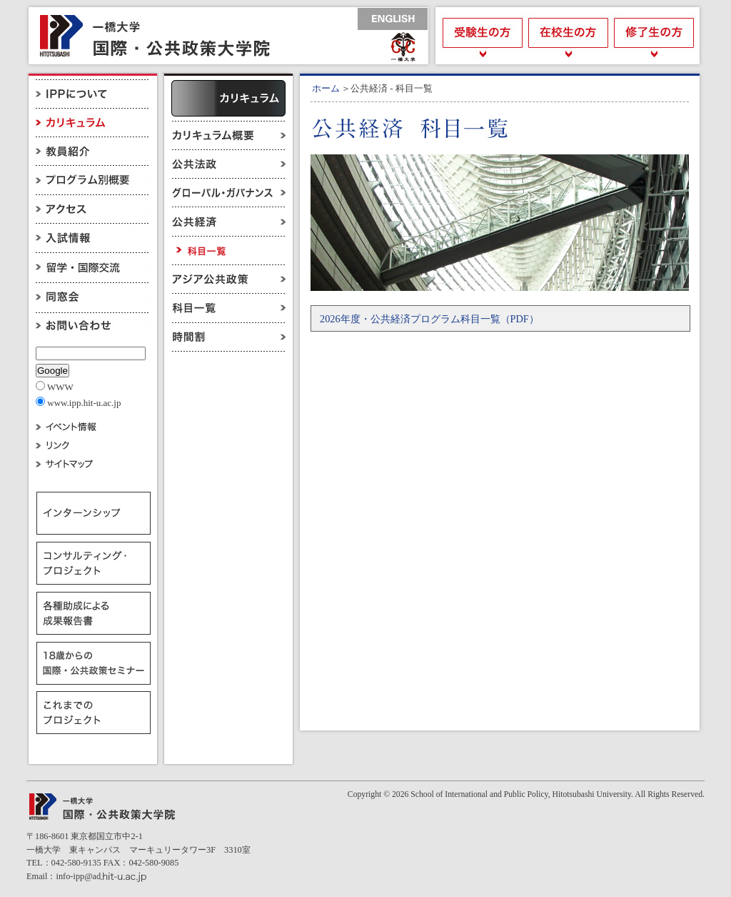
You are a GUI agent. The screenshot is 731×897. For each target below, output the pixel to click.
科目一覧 (228, 308)
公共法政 (228, 164)
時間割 (228, 337)
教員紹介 (93, 151)
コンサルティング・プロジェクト (93, 563)
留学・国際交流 (93, 266)
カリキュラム (93, 123)
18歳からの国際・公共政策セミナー (93, 663)
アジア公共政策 (228, 279)
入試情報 (93, 237)
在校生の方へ (567, 35)
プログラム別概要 (93, 180)
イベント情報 (93, 425)
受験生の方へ (480, 35)
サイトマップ (93, 464)
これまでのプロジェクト (93, 713)
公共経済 (228, 222)
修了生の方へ (655, 35)
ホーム (326, 88)
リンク (93, 445)
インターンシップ (93, 513)
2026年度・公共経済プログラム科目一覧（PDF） (429, 318)
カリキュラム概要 (228, 135)
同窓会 (93, 294)
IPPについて (93, 94)
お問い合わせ (93, 324)
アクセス (93, 208)
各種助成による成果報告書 (93, 613)
